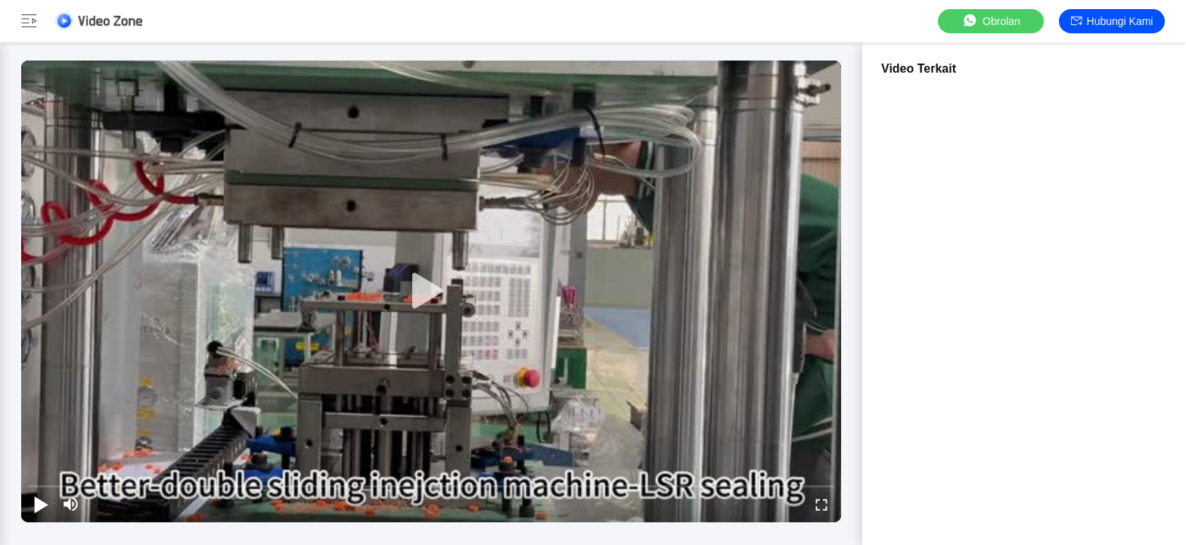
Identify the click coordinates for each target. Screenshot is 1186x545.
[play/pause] (41, 504)
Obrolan (990, 21)
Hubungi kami (1112, 21)
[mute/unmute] (71, 504)
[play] (431, 291)
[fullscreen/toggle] (821, 504)
